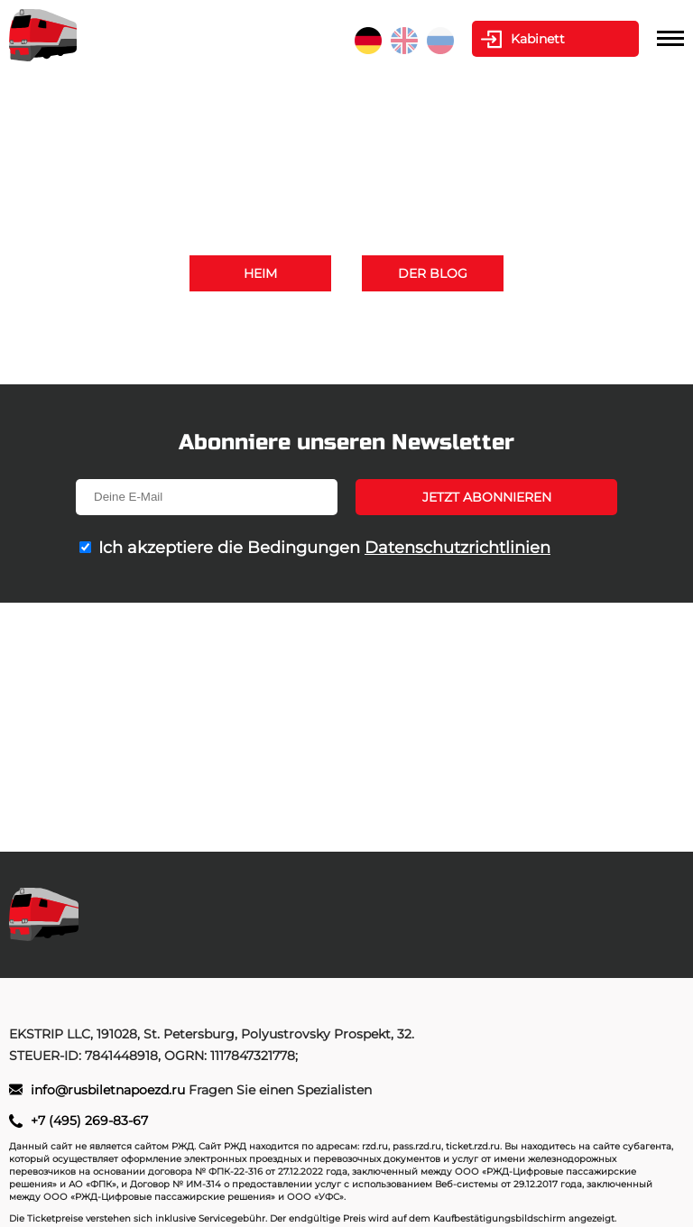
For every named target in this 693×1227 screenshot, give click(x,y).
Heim (260, 273)
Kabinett (538, 39)
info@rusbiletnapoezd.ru (403, 346)
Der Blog (432, 273)
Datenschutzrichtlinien (457, 548)
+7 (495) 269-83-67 (516, 324)
